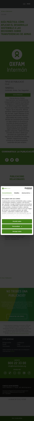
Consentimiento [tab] (7, 193)
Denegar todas (17, 231)
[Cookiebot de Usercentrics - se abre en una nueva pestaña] (24, 188)
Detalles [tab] (16, 193)
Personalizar (17, 226)
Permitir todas (17, 221)
